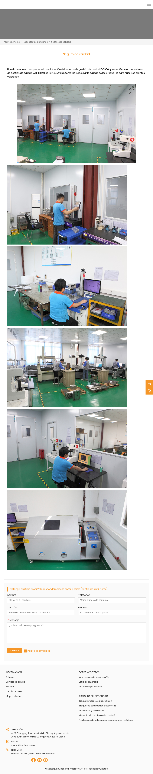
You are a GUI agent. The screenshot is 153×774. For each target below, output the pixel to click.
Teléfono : (84, 595)
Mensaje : (13, 620)
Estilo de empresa (88, 681)
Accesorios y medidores (91, 710)
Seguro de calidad (61, 41)
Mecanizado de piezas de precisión (97, 715)
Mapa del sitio (13, 696)
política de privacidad (90, 686)
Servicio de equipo (15, 681)
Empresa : (83, 607)
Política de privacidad (38, 650)
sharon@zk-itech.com (23, 745)
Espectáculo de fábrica (36, 41)
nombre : (12, 595)
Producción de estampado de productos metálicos (106, 720)
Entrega (10, 677)
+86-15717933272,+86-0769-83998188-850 (33, 753)
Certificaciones (14, 691)
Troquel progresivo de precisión (95, 700)
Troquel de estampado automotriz (97, 705)
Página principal (12, 41)
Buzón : (12, 607)
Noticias (10, 686)
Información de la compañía (94, 677)
